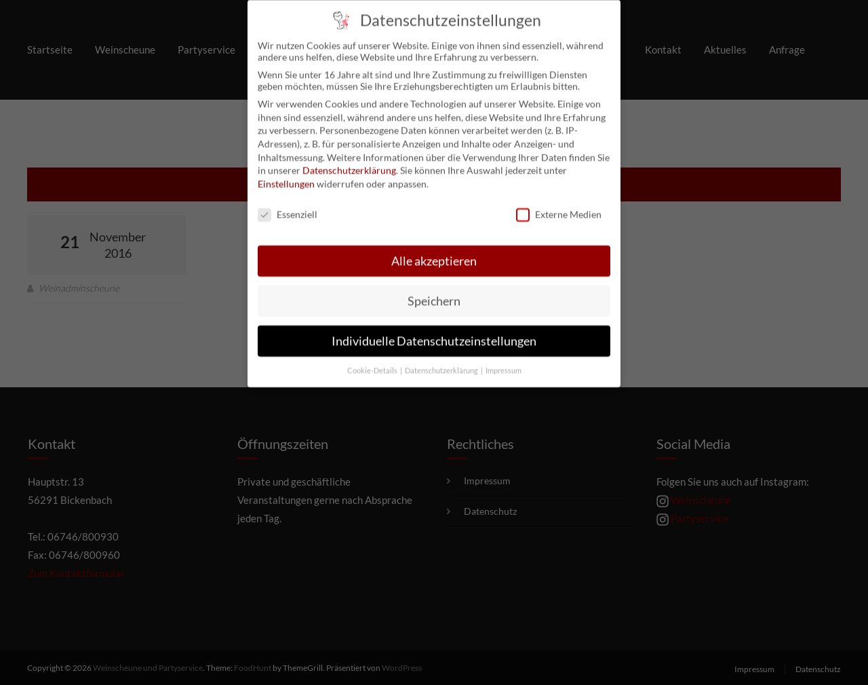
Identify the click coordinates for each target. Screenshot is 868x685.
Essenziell (287, 204)
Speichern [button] (434, 291)
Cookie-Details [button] (373, 361)
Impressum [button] (503, 361)
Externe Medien (558, 204)
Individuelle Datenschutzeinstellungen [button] (434, 331)
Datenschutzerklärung (349, 160)
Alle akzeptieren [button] (434, 251)
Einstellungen (286, 174)
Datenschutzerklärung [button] (442, 361)
